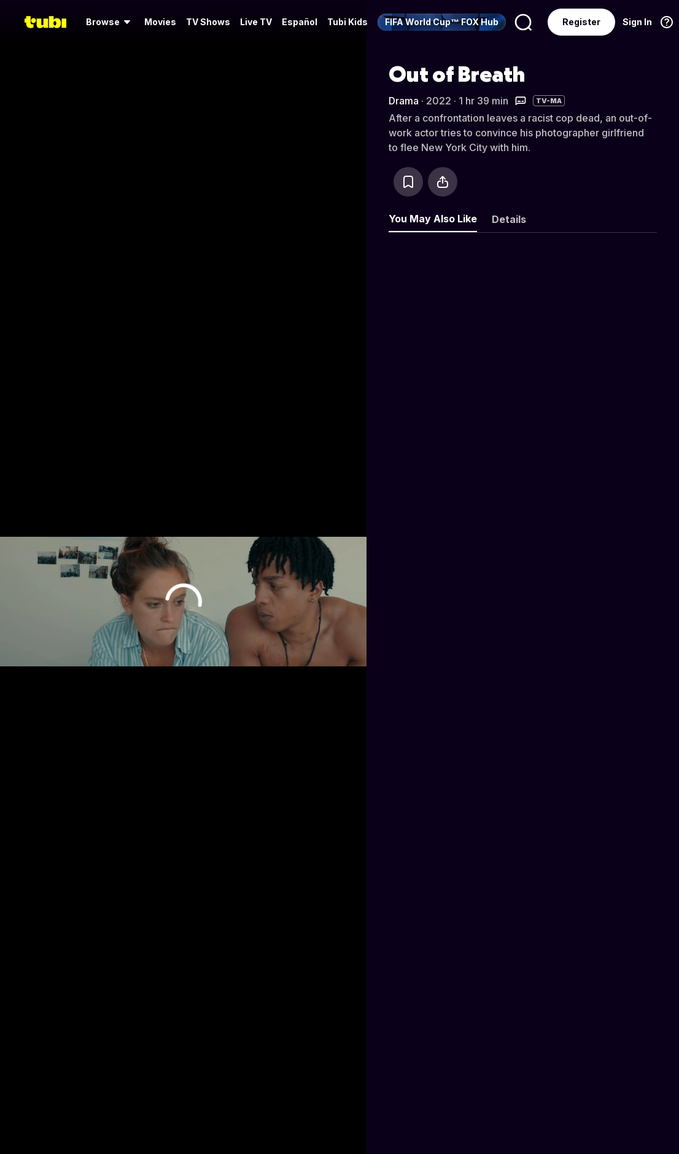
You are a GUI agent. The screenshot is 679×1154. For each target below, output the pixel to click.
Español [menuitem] (299, 22)
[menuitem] (110, 22)
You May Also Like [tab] (433, 218)
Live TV (256, 22)
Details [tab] (509, 219)
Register (581, 22)
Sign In (637, 22)
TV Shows (208, 22)
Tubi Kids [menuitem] (347, 22)
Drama (404, 101)
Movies (160, 22)
